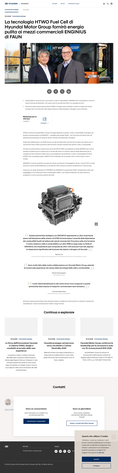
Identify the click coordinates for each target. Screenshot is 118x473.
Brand (63, 3)
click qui (101, 453)
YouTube (69, 451)
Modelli (54, 3)
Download (96, 224)
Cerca (108, 4)
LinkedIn (68, 91)
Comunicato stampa (11, 9)
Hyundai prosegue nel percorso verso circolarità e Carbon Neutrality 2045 (59, 345)
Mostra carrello (104, 4)
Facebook (55, 91)
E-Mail (49, 91)
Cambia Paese (111, 4)
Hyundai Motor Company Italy (32, 451)
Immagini (26, 9)
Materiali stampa (73, 3)
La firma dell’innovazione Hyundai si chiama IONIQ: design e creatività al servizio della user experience (21, 347)
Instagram (60, 451)
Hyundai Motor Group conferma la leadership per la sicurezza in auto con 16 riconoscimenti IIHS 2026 (96, 345)
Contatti (26, 121)
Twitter (62, 91)
